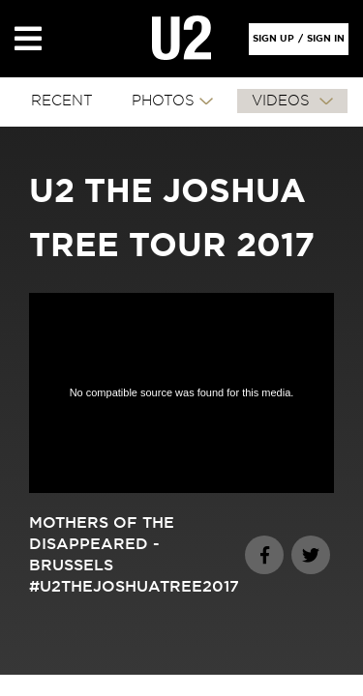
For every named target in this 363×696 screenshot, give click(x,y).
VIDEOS (283, 101)
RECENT (62, 101)
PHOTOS (163, 101)
